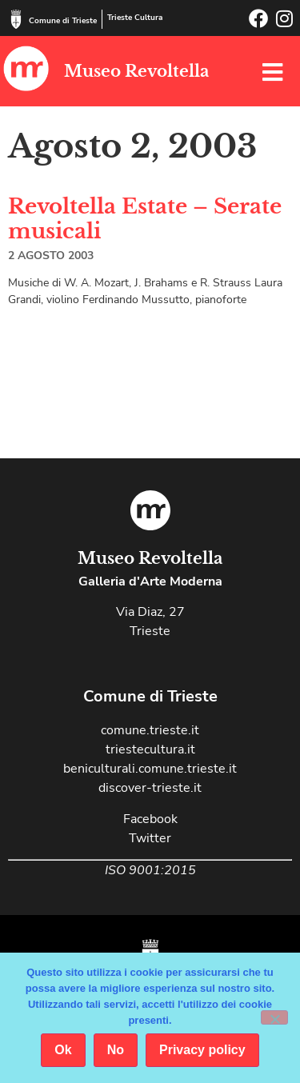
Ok (62, 1050)
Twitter (150, 838)
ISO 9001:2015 (150, 870)
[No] (274, 1017)
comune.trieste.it (150, 730)
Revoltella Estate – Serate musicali (145, 219)
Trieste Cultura (134, 17)
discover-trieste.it (150, 788)
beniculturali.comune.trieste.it (150, 768)
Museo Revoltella (136, 71)
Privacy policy (202, 1050)
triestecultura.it (150, 749)
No (115, 1050)
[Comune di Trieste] (16, 19)
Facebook (150, 819)
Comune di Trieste (63, 20)
